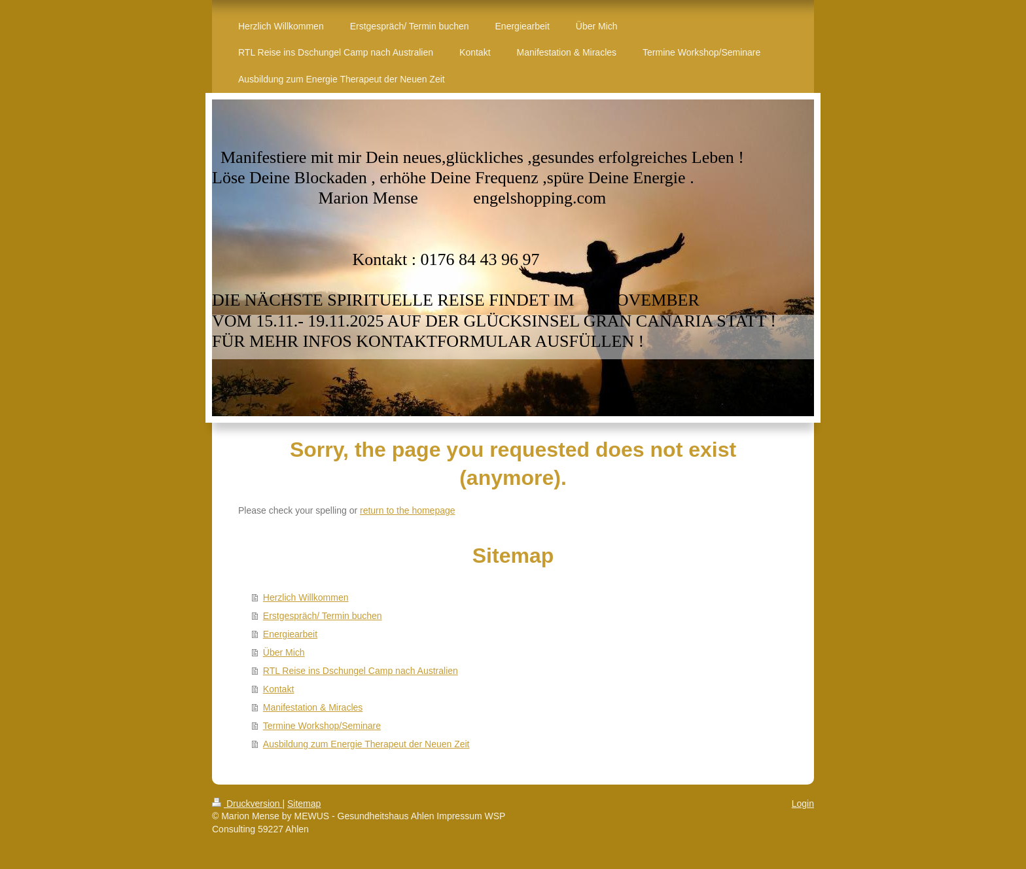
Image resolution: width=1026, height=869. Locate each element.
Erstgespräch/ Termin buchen (322, 616)
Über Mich (284, 652)
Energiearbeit (290, 634)
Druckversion (247, 803)
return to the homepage (407, 510)
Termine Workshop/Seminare (322, 725)
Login (803, 803)
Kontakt (278, 689)
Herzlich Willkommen (306, 597)
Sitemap (304, 803)
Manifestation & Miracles (313, 707)
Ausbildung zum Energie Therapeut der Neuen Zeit (366, 744)
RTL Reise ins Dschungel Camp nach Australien (360, 670)
